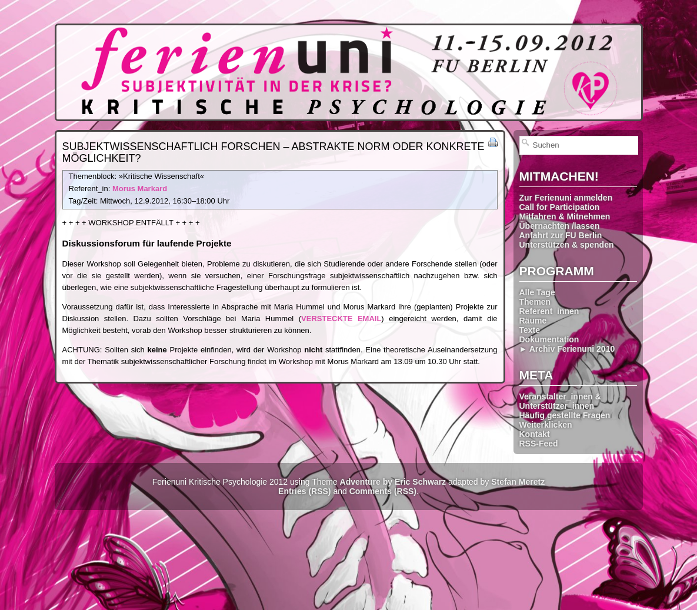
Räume (533, 320)
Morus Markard (139, 188)
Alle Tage (537, 292)
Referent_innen (549, 311)
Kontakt (534, 434)
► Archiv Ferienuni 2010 (567, 349)
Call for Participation (559, 207)
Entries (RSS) (304, 491)
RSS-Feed (538, 443)
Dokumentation (549, 339)
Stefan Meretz (518, 481)
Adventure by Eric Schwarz (393, 481)
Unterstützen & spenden (566, 244)
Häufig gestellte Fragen (565, 415)
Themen (535, 301)
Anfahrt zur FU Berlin (560, 235)
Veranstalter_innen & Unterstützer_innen (560, 401)
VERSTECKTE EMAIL (341, 318)
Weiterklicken (545, 424)
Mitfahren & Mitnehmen (565, 216)
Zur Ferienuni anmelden (566, 197)
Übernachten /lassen (559, 226)
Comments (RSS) (382, 491)
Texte (530, 330)
